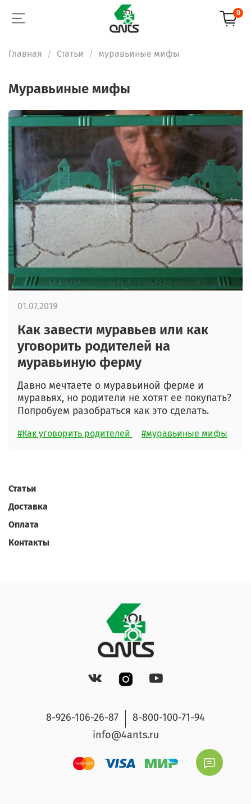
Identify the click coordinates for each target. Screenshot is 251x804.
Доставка (28, 506)
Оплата (23, 524)
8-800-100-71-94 (169, 717)
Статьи (70, 53)
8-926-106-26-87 (82, 717)
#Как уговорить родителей (75, 433)
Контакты (28, 542)
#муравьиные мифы (184, 433)
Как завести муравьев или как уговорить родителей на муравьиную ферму (112, 346)
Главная (25, 53)
